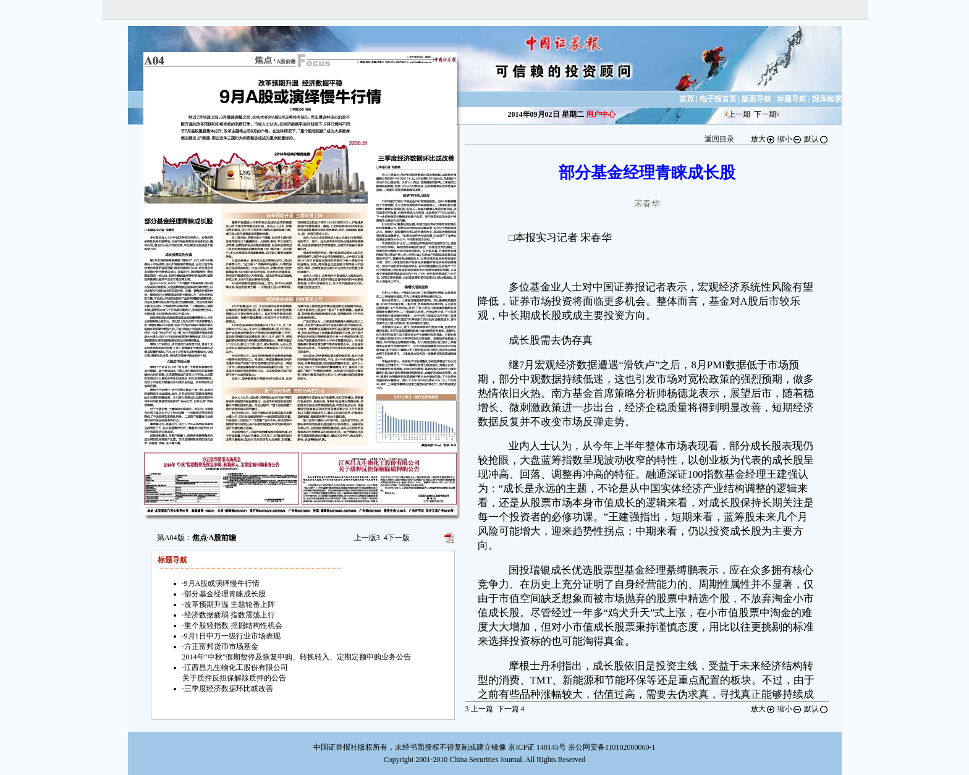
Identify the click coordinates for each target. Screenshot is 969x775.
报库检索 (827, 99)
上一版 (367, 537)
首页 (686, 99)
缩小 (789, 139)
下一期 (765, 114)
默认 (816, 139)
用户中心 (601, 114)
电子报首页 (718, 99)
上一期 (739, 114)
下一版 (397, 537)
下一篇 (511, 709)
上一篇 (479, 709)
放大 (763, 139)
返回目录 (719, 139)
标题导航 (791, 99)
